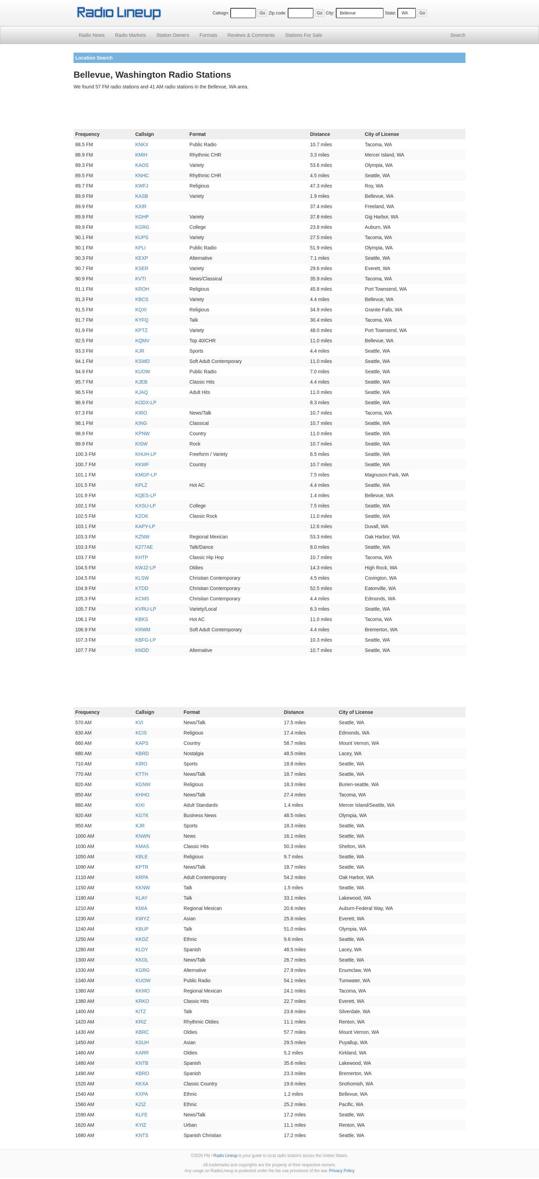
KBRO (142, 1073)
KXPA (141, 1094)
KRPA (141, 877)
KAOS (141, 165)
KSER (141, 268)
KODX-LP (145, 402)
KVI (139, 722)
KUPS (141, 237)
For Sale (303, 35)
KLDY (141, 949)
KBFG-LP (145, 640)
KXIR (140, 206)
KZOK (141, 516)
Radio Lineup (225, 1155)
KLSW (142, 578)
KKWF (142, 464)
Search (457, 35)
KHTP (141, 557)
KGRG (142, 227)
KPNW (142, 433)
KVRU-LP (145, 609)
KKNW (142, 887)
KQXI (140, 309)
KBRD (142, 753)
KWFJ (141, 186)
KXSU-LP (145, 505)
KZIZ (140, 1104)
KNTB (141, 1063)
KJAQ (141, 392)
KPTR (141, 867)
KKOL (141, 960)
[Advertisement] (269, 110)
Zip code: (277, 13)
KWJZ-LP (145, 567)
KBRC (142, 1032)
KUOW (142, 371)
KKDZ (141, 939)
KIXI (139, 805)
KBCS (141, 299)
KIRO (141, 413)
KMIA (141, 908)
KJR (139, 351)
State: (390, 13)
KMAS (142, 846)
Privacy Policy (341, 1170)
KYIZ (140, 1125)
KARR (142, 1052)
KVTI (140, 278)
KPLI (140, 247)
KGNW (143, 784)
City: (330, 13)
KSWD (142, 361)
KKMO (142, 991)
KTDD (141, 588)
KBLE (141, 856)
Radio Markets (130, 35)
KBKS (141, 619)
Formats (208, 35)
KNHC (142, 175)
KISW (141, 444)
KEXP (141, 258)
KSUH (142, 1042)
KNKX (141, 144)
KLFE (141, 1114)
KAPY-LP (145, 526)
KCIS (141, 733)
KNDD (142, 650)
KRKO (142, 1001)
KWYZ (142, 918)
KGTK (141, 815)
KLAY (141, 898)
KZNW (142, 536)
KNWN (142, 836)
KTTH (141, 774)
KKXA (141, 1083)
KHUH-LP (145, 454)
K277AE (144, 547)
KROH (142, 289)
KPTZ (141, 330)
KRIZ (140, 1022)
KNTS (141, 1135)
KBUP (141, 929)
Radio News (91, 35)
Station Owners (172, 35)
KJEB (141, 382)
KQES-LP (145, 495)
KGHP (142, 216)
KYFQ (141, 320)
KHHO (142, 794)
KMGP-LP (146, 475)
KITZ (140, 1011)
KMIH (141, 155)
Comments (251, 35)
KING (141, 423)
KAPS (141, 743)
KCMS (142, 598)
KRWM (142, 629)
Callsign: (220, 13)
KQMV (142, 340)
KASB (141, 196)
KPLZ (141, 485)
